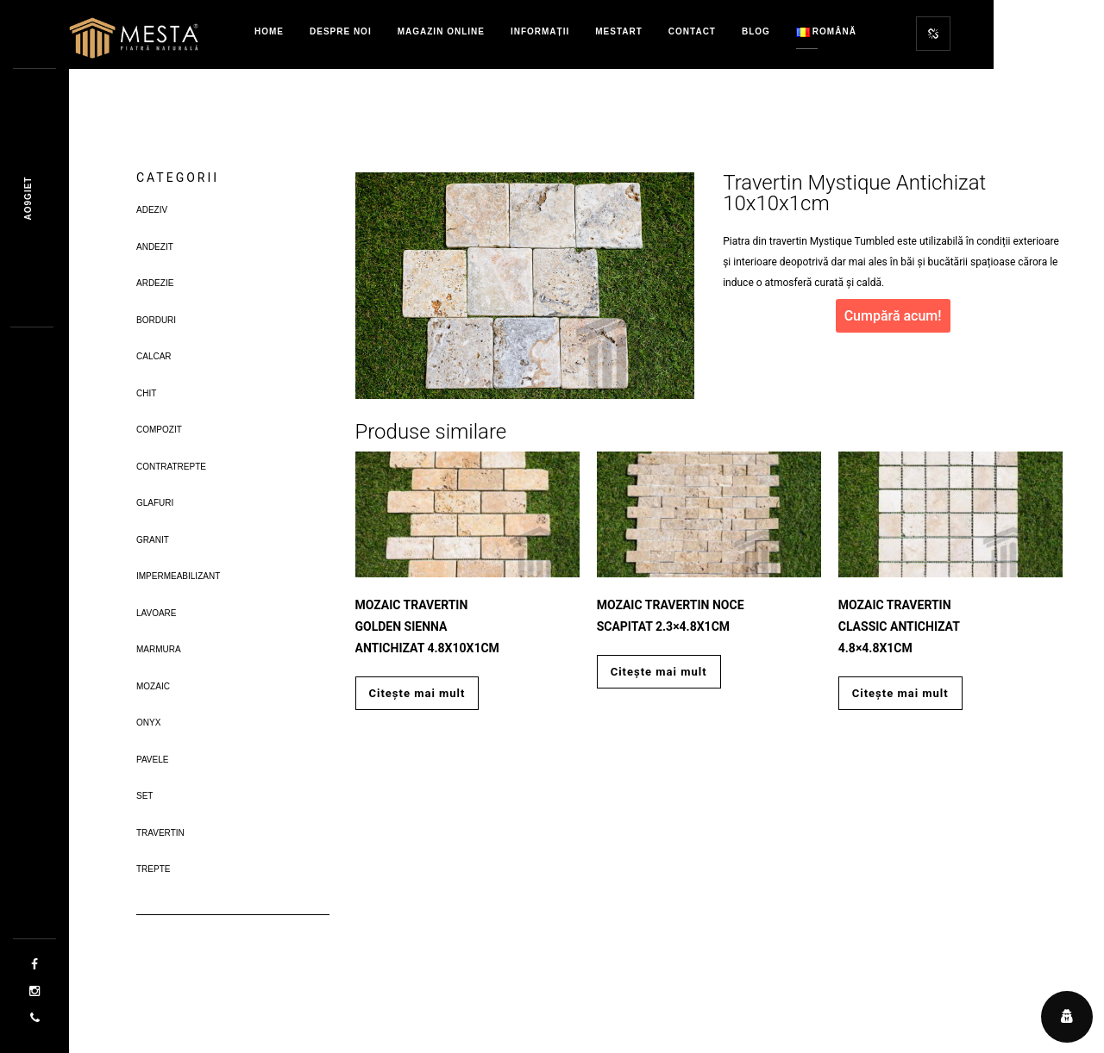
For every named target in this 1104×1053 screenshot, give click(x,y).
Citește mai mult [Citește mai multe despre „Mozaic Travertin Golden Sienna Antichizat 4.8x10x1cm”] (417, 693)
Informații (540, 31)
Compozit (159, 429)
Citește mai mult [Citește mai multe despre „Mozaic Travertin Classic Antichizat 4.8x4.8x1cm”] (900, 693)
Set (144, 796)
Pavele (152, 759)
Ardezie (154, 283)
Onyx (148, 722)
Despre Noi (341, 31)
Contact (692, 31)
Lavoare (156, 613)
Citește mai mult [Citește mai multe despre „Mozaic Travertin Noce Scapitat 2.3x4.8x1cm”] (659, 671)
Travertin (160, 833)
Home (269, 31)
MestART (619, 31)
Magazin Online (441, 31)
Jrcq (28, 198)
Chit (146, 393)
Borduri (156, 320)
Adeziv (151, 210)
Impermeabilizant (178, 576)
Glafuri (154, 503)
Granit (152, 540)
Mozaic (153, 686)
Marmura (158, 649)
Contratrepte (171, 466)
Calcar (154, 356)
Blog (756, 31)
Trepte (153, 869)
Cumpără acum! (893, 316)
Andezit (154, 247)
